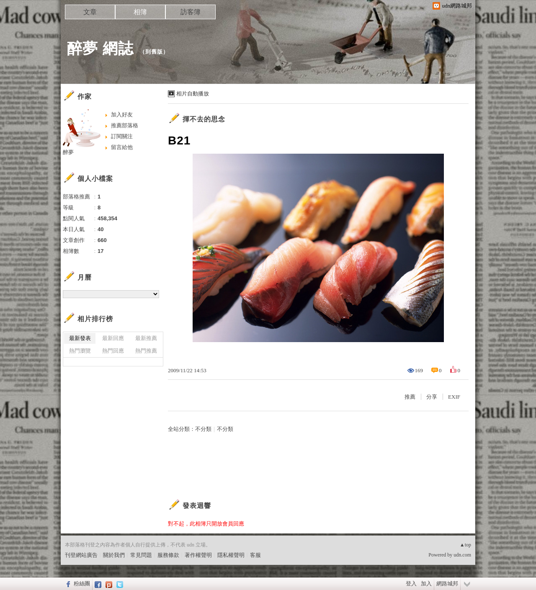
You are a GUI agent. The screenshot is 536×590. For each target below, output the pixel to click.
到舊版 (154, 52)
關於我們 (114, 555)
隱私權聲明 (231, 555)
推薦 (410, 397)
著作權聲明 (198, 555)
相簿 (140, 11)
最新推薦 (146, 338)
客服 (255, 555)
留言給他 (122, 147)
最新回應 (113, 338)
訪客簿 (190, 11)
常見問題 (141, 555)
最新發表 (80, 338)
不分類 (203, 429)
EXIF (454, 397)
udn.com (462, 555)
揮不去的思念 (204, 119)
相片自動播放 (192, 93)
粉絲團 (82, 583)
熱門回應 (113, 351)
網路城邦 (447, 583)
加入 (426, 583)
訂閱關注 (122, 136)
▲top (465, 545)
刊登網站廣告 (81, 555)
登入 (411, 583)
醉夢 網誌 (100, 48)
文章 (90, 11)
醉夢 (68, 152)
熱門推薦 (146, 351)
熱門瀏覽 (80, 351)
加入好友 (122, 114)
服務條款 (168, 555)
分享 (431, 397)
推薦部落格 (124, 125)
